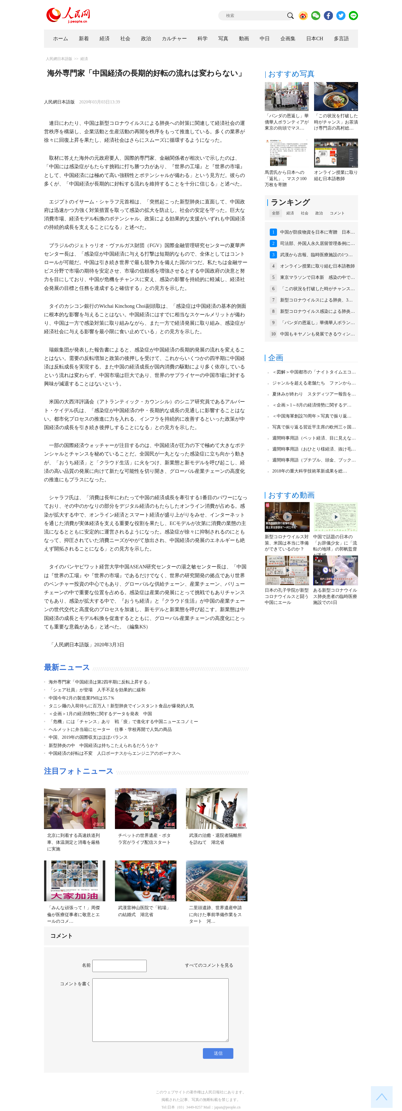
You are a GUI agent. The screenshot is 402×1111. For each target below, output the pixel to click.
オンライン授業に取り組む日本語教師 (317, 266)
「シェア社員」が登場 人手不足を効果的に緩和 (97, 690)
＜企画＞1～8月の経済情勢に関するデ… (311, 405)
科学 (203, 38)
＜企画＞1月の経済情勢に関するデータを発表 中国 (100, 713)
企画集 (288, 38)
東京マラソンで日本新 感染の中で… (317, 277)
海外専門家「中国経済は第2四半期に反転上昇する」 (100, 682)
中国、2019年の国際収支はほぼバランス (88, 737)
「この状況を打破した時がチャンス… (317, 288)
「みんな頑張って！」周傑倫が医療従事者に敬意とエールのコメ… (73, 914)
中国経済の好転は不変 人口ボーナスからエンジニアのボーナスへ (115, 753)
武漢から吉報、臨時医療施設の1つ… (316, 254)
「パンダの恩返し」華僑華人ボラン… (317, 322)
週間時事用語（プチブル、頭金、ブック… (314, 460)
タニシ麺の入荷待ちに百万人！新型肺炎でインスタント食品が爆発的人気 (121, 706)
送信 (218, 1053)
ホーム (60, 38)
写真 (223, 38)
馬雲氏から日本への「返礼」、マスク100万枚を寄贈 (286, 178)
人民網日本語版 (59, 59)
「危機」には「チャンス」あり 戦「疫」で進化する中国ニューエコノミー (123, 721)
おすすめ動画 (291, 495)
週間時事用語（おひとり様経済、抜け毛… (314, 449)
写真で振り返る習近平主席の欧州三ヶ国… (314, 427)
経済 (105, 38)
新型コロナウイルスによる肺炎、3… (316, 300)
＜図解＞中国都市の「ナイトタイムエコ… (314, 372)
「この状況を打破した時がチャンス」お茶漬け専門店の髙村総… (336, 121)
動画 (244, 38)
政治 (146, 38)
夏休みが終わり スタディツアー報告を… (314, 394)
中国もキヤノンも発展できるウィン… (317, 334)
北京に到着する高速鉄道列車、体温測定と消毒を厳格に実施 (73, 842)
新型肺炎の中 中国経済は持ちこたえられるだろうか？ (104, 745)
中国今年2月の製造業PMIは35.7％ (82, 698)
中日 (265, 38)
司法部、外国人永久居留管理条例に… (317, 243)
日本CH (314, 38)
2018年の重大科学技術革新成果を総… (309, 471)
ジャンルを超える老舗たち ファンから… (314, 383)
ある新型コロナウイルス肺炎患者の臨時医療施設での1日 (335, 596)
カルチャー (174, 38)
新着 (84, 38)
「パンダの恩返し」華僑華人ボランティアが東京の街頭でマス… (287, 121)
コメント (337, 213)
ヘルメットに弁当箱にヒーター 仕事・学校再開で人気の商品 (110, 729)
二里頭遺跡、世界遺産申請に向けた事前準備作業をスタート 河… (215, 914)
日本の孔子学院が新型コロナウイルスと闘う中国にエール (287, 596)
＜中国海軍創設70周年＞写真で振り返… (311, 416)
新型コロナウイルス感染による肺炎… (317, 311)
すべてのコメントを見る (209, 965)
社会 (125, 38)
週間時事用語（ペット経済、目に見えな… (314, 438)
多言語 (341, 38)
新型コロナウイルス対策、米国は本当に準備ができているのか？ (287, 542)
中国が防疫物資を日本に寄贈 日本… (317, 232)
